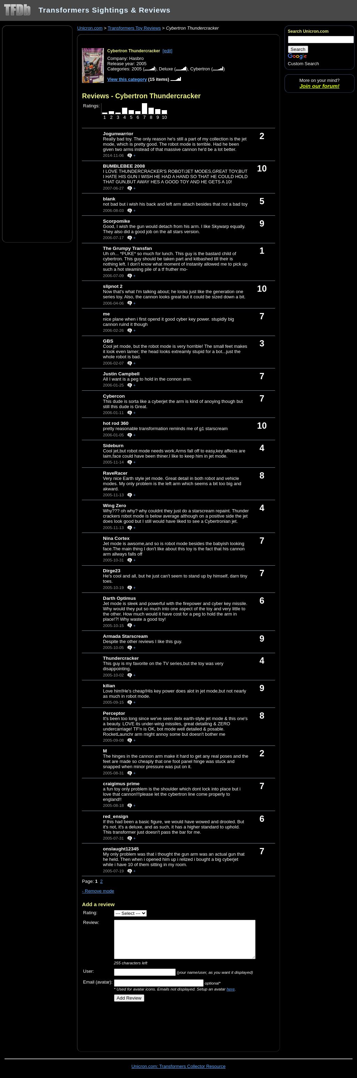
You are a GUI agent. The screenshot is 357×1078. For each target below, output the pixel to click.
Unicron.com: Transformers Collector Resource (178, 1066)
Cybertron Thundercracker (133, 50)
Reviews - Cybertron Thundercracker (141, 96)
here (231, 989)
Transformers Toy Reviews (134, 28)
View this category (127, 79)
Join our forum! (319, 86)
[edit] (167, 50)
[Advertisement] (37, 133)
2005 (137, 68)
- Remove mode (98, 891)
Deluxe (166, 68)
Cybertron (200, 68)
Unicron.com (89, 28)
